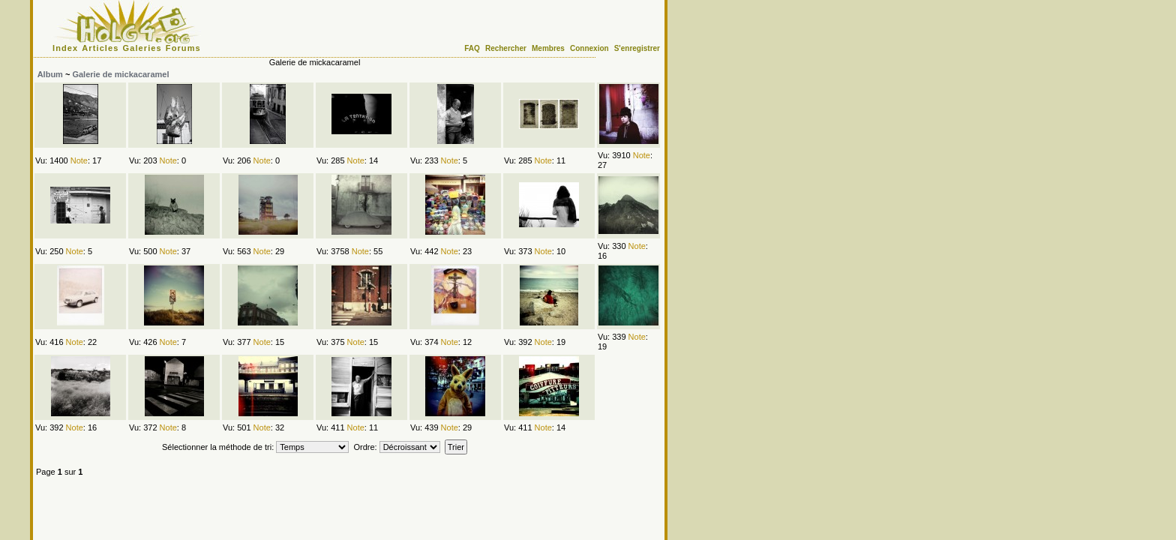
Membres (548, 48)
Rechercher (505, 48)
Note (79, 160)
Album (50, 74)
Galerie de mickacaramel (120, 74)
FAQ (472, 48)
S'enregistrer (637, 48)
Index (65, 48)
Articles (100, 48)
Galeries (142, 48)
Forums (183, 48)
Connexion (589, 48)
